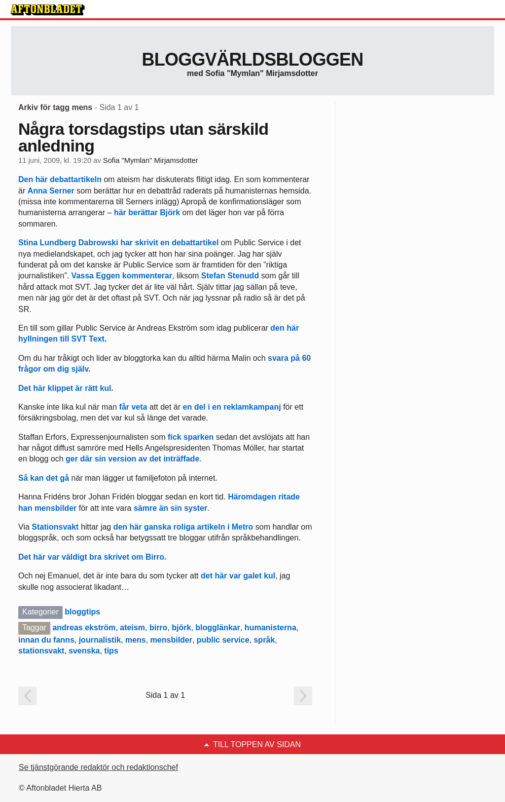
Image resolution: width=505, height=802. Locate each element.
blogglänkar (217, 627)
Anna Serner (51, 191)
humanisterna (270, 627)
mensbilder (171, 640)
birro (158, 627)
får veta (133, 407)
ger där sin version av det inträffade (132, 459)
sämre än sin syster (170, 508)
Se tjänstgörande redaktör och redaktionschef (98, 767)
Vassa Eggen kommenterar (122, 275)
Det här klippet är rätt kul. (65, 388)
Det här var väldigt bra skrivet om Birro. (92, 557)
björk (181, 627)
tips (111, 651)
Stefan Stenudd (230, 275)
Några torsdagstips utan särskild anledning (143, 137)
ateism (132, 627)
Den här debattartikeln (60, 179)
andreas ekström (83, 627)
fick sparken (191, 437)
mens (135, 640)
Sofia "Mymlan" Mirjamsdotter (150, 160)
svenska (84, 651)
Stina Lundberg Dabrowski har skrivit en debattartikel (119, 242)
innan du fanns (46, 640)
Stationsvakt (56, 527)
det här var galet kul (238, 576)
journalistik (100, 640)
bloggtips (82, 612)
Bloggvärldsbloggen (252, 59)
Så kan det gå (43, 478)
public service (223, 640)
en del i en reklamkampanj (232, 407)
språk (264, 640)
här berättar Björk (147, 212)
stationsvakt (41, 651)
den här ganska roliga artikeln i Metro (183, 527)
